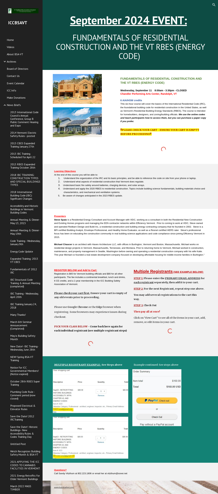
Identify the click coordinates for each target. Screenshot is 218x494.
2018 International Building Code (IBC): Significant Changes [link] (21, 195)
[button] (214, 5)
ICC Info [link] (11, 90)
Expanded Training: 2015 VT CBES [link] (24, 260)
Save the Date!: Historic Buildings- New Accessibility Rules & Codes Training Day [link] (24, 431)
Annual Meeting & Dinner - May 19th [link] (25, 232)
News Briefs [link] (14, 105)
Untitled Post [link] (18, 444)
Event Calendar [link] (15, 83)
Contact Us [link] (13, 76)
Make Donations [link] (16, 97)
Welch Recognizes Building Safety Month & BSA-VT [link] (25, 453)
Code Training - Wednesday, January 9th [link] (25, 242)
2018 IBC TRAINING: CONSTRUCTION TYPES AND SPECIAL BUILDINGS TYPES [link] (25, 179)
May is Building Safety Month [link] (22, 337)
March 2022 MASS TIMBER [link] (20, 487)
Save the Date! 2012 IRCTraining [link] (22, 418)
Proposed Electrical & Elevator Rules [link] (22, 407)
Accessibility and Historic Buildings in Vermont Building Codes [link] (24, 209)
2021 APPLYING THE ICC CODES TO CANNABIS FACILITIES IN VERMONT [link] (25, 465)
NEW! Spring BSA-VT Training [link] (21, 358)
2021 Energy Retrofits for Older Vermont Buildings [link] (25, 477)
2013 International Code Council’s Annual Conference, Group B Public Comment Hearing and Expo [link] (24, 118)
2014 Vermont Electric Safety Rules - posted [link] (23, 134)
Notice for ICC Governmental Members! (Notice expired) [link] (24, 371)
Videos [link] (10, 47)
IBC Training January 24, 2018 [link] (23, 305)
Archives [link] (11, 61)
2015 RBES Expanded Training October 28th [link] (22, 166)
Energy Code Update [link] (21, 251)
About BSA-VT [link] (15, 54)
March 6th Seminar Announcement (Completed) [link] (21, 325)
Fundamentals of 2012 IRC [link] (23, 271)
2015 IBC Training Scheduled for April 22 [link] (22, 155)
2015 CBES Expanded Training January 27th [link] (22, 145)
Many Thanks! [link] (18, 314)
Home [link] (10, 40)
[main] (130, 35)
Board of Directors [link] (17, 68)
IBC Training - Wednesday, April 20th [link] (24, 295)
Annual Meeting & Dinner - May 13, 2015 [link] (25, 221)
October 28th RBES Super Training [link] (25, 383)
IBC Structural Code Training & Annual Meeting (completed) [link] (25, 283)
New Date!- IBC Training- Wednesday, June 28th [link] (24, 348)
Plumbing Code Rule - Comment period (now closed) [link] (22, 395)
